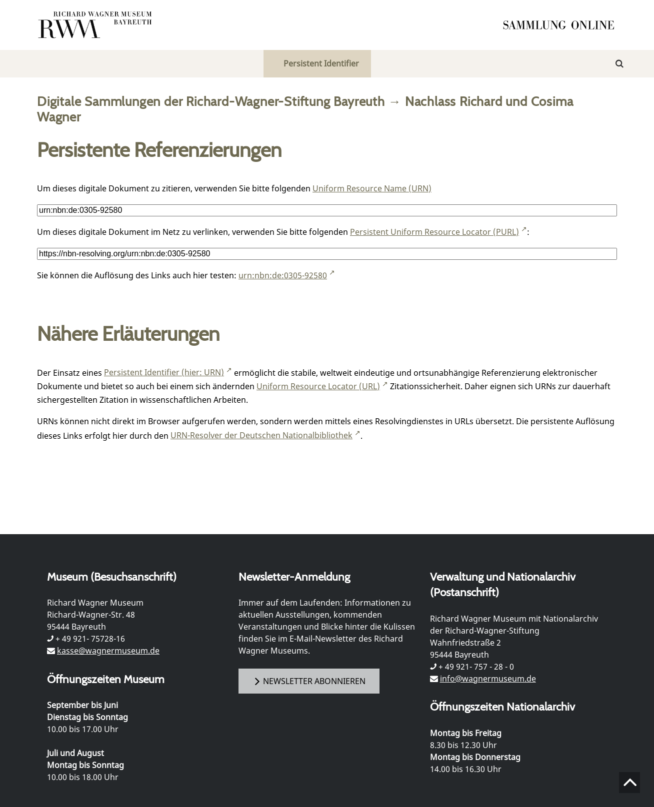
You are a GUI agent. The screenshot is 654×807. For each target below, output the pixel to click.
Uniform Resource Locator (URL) (318, 386)
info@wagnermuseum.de (488, 678)
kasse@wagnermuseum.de (108, 650)
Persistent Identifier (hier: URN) (164, 372)
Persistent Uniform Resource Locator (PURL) (434, 231)
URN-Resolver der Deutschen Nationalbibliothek (261, 435)
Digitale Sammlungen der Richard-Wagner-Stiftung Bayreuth (211, 101)
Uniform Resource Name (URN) (372, 188)
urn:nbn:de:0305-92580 (282, 275)
